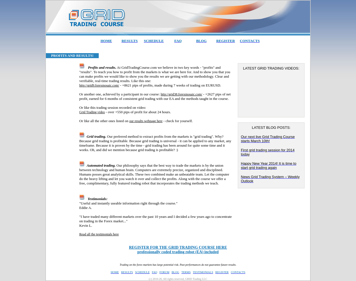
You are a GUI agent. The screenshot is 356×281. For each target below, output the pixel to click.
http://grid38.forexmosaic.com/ (181, 94)
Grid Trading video (92, 112)
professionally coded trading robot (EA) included (178, 249)
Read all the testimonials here (99, 234)
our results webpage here (146, 121)
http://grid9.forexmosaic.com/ (99, 85)
